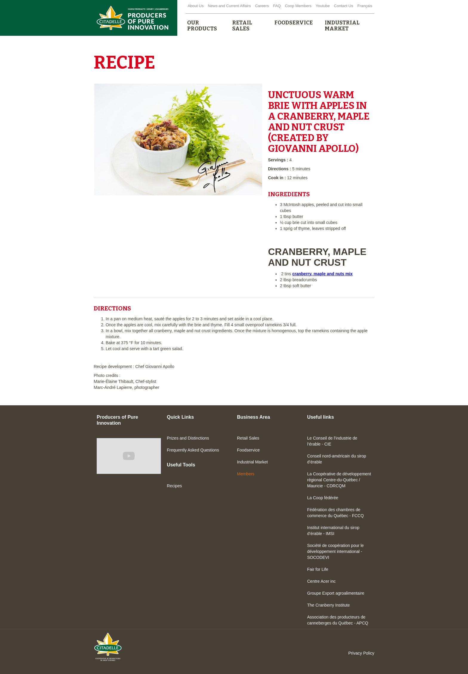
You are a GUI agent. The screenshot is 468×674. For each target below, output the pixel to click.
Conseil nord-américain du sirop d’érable (336, 459)
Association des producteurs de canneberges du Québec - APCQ (337, 620)
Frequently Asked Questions (193, 450)
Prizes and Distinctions (188, 438)
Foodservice (248, 450)
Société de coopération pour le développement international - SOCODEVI (335, 551)
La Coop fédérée (322, 497)
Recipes (174, 485)
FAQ (277, 6)
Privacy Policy (361, 653)
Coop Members (298, 6)
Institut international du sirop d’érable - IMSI (333, 530)
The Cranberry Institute (328, 605)
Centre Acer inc (321, 581)
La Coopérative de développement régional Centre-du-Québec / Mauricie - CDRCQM (339, 480)
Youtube (323, 6)
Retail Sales (248, 438)
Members (245, 474)
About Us (196, 6)
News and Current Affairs (229, 6)
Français (364, 6)
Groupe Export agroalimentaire (335, 593)
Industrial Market (252, 462)
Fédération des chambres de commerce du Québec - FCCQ (335, 512)
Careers (262, 6)
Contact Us (343, 6)
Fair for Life (317, 569)
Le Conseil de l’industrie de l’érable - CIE (332, 441)
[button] (204, 26)
